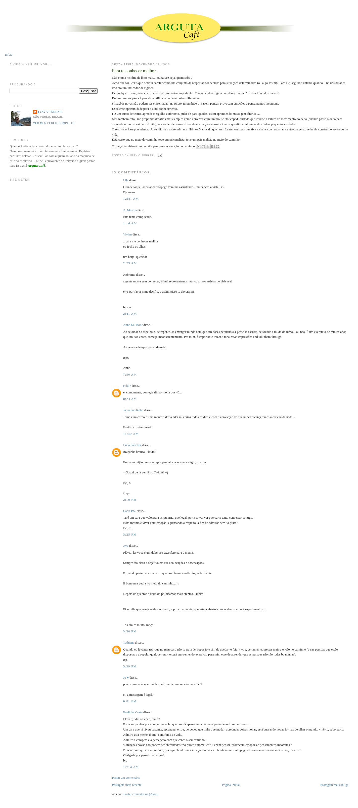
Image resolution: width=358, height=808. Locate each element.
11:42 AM (131, 434)
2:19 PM (129, 499)
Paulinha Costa (132, 712)
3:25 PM (129, 534)
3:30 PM (129, 631)
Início (8, 54)
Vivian (127, 234)
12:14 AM (131, 767)
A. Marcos (130, 210)
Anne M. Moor (132, 325)
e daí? (127, 385)
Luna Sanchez (132, 445)
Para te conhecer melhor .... (136, 70)
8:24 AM (130, 399)
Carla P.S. (129, 511)
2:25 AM (130, 263)
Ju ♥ (126, 677)
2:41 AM (130, 313)
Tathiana (128, 642)
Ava (125, 545)
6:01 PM (129, 701)
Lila (125, 180)
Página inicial (231, 785)
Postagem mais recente (126, 785)
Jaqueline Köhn (133, 410)
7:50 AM (130, 374)
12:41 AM (131, 198)
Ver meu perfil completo (54, 123)
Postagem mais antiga (334, 785)
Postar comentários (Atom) (141, 794)
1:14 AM (130, 223)
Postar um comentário (126, 777)
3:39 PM (129, 666)
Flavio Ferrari (50, 112)
